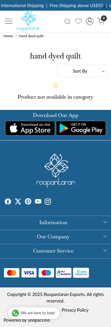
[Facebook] (8, 202)
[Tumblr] (55, 202)
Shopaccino (39, 320)
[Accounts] (89, 21)
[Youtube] (38, 202)
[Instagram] (48, 202)
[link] (67, 21)
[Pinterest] (28, 202)
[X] (18, 202)
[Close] (104, 7)
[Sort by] (82, 71)
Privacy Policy (75, 310)
